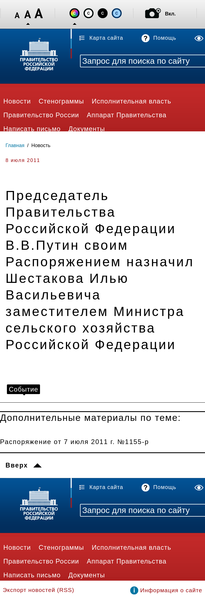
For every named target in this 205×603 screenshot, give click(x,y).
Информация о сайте (171, 590)
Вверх (17, 465)
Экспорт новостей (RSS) (38, 590)
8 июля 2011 (23, 160)
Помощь (164, 38)
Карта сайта (106, 38)
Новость (40, 145)
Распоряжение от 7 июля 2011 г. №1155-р (74, 441)
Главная (15, 145)
